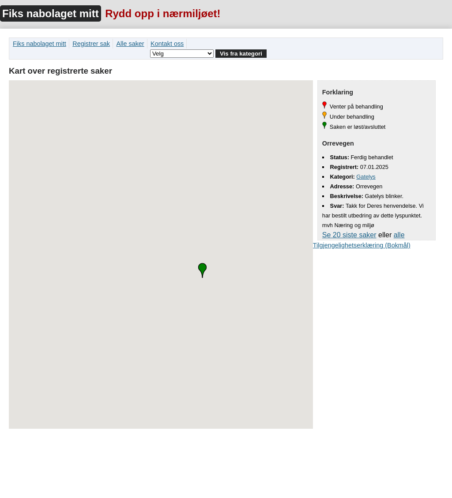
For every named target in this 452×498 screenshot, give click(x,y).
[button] (202, 270)
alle (399, 235)
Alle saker (130, 43)
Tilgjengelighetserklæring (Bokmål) (362, 245)
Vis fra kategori (241, 53)
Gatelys (365, 176)
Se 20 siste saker (349, 235)
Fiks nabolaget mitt (50, 13)
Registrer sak (91, 43)
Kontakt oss (167, 43)
